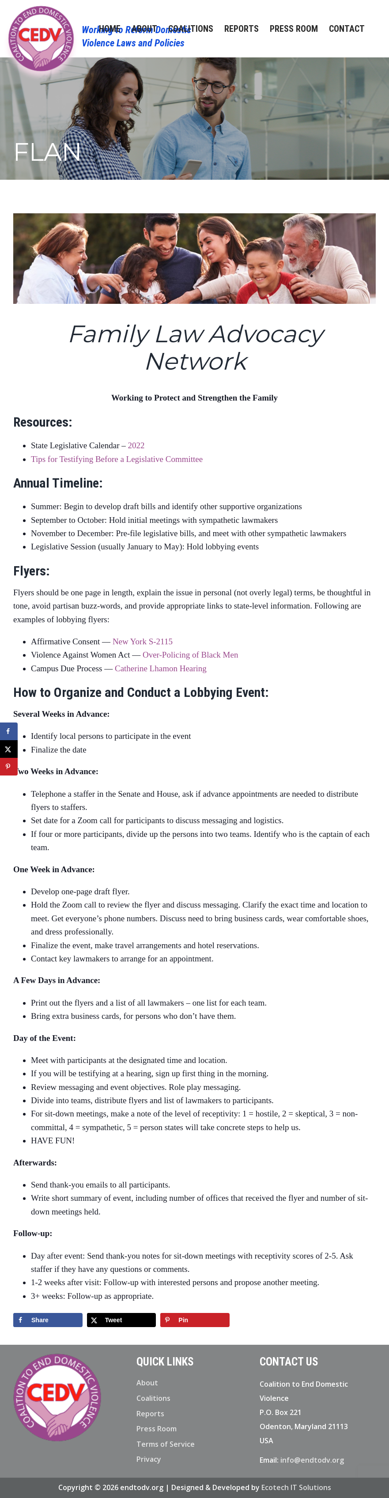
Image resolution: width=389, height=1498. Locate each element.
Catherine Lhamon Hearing (161, 668)
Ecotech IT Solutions (296, 1487)
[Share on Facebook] (48, 1320)
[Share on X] (121, 1320)
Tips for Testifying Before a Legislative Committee (117, 459)
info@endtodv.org (312, 1460)
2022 (136, 445)
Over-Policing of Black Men (190, 654)
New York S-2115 (143, 641)
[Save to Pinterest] (195, 1320)
